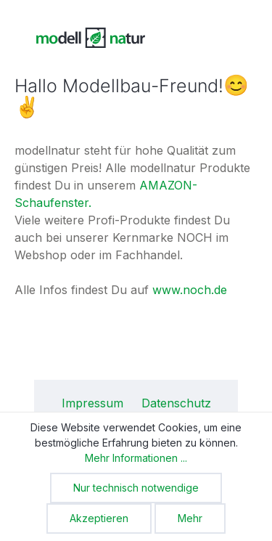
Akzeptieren (99, 518)
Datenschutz (176, 403)
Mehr (190, 518)
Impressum (94, 403)
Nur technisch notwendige (136, 487)
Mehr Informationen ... (136, 458)
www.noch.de (189, 289)
